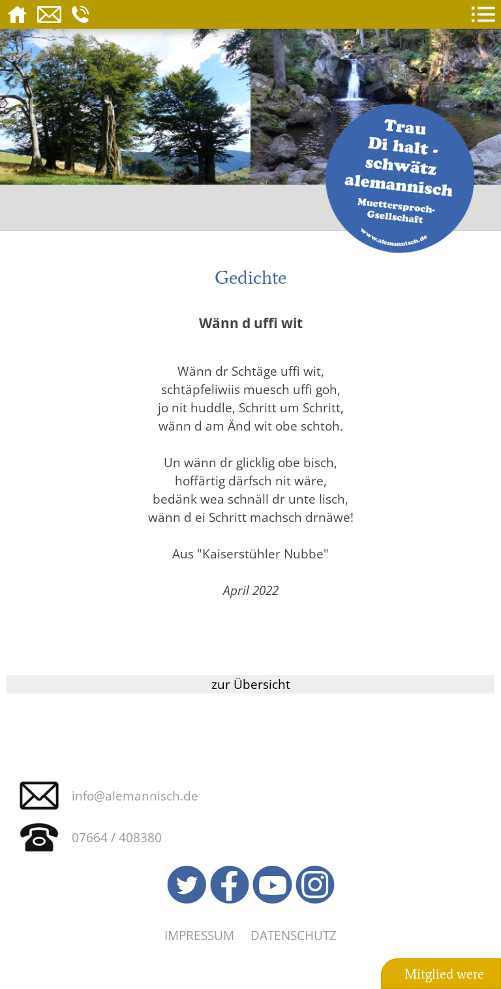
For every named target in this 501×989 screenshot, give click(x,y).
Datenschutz (293, 935)
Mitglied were (444, 974)
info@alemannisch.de (135, 795)
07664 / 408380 (117, 837)
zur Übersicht (250, 684)
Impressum (199, 935)
